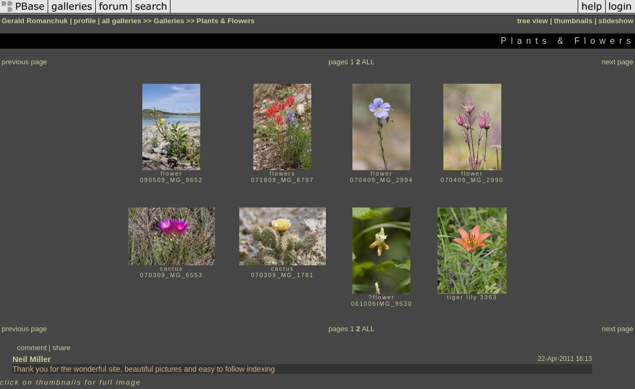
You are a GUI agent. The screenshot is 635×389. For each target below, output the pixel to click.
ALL (368, 62)
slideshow (616, 21)
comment (32, 348)
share (61, 348)
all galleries (121, 21)
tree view (532, 21)
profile (85, 21)
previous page (24, 62)
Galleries (169, 21)
